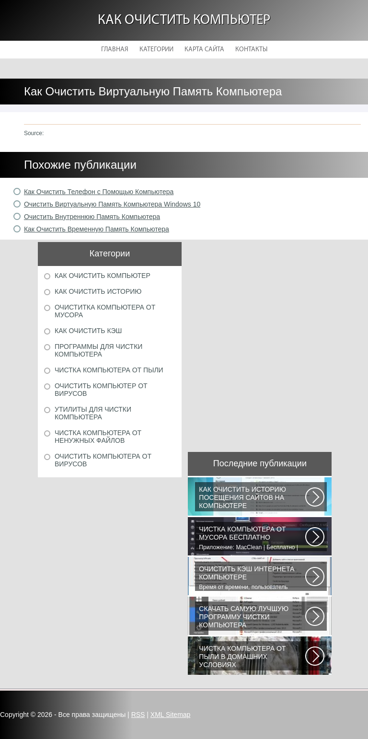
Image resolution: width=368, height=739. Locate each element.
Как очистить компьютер (184, 20)
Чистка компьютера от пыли (109, 370)
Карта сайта (204, 49)
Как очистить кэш (88, 331)
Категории (156, 49)
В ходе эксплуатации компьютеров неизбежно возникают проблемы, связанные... (252, 657)
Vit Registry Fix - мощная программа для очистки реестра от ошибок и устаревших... (252, 618)
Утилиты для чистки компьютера (93, 413)
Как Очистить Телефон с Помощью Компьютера (98, 192)
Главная (114, 49)
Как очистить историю (98, 291)
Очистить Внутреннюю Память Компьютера (92, 216)
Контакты (251, 49)
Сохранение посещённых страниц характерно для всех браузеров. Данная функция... (252, 498)
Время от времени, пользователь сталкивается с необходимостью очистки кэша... (252, 578)
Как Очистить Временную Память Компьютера (96, 229)
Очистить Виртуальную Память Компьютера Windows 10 (112, 204)
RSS (138, 714)
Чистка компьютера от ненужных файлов (98, 436)
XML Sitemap (170, 714)
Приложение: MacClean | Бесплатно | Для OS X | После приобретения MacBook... (252, 538)
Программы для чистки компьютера (98, 350)
